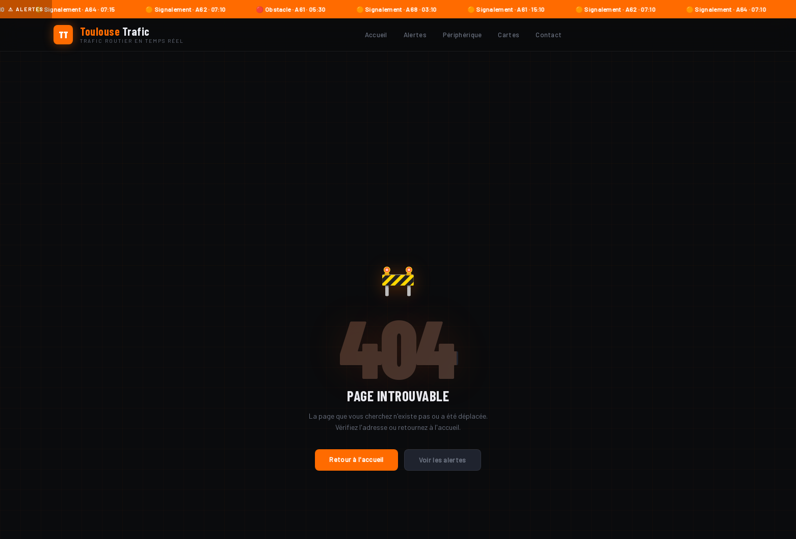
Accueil (376, 35)
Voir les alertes (442, 460)
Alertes (415, 35)
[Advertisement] (398, 128)
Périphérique (462, 35)
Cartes (508, 35)
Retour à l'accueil (356, 459)
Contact (549, 35)
